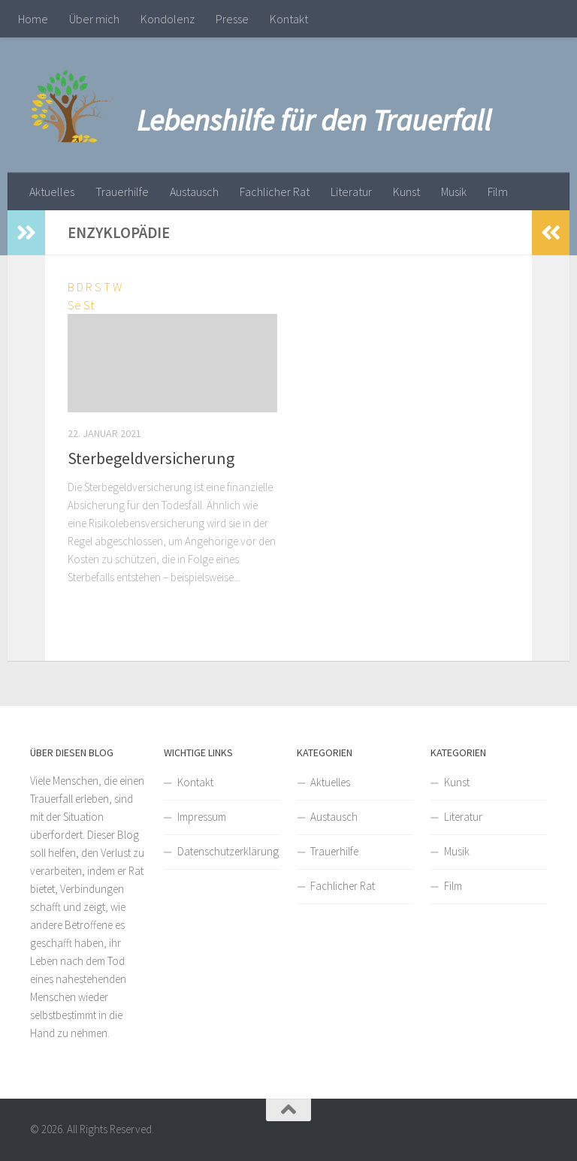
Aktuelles (51, 191)
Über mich (94, 18)
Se (74, 304)
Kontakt (289, 18)
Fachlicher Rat (275, 191)
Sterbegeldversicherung (151, 458)
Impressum (201, 817)
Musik (454, 191)
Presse (232, 18)
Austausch (194, 191)
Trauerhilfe (122, 191)
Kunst (406, 191)
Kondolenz (167, 18)
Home (33, 18)
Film (498, 191)
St (88, 304)
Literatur (351, 191)
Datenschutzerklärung (228, 851)
